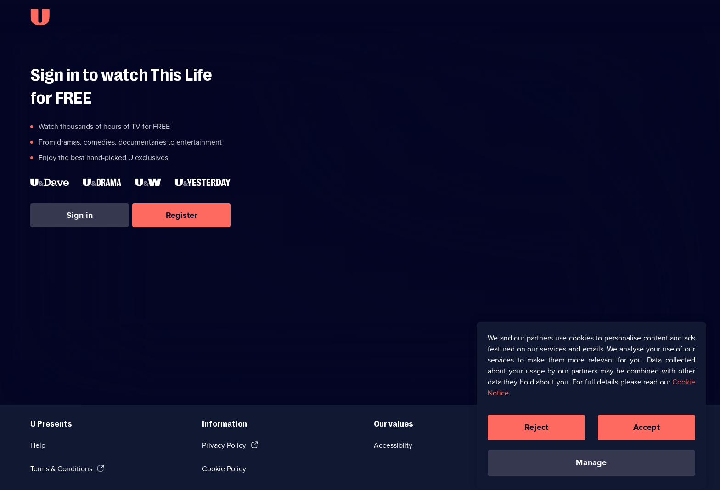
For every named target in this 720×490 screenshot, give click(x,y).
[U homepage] (40, 17)
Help (37, 445)
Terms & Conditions (61, 468)
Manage (591, 467)
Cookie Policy (224, 468)
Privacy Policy (224, 445)
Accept (646, 432)
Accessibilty (393, 445)
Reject (536, 432)
